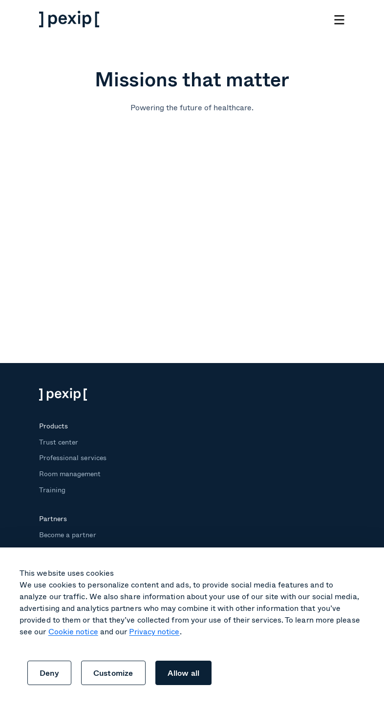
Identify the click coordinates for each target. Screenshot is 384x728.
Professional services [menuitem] (73, 457)
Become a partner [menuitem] (67, 534)
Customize (113, 673)
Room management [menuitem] (70, 473)
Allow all (184, 673)
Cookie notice (73, 631)
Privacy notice (154, 631)
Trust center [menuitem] (58, 442)
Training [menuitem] (52, 490)
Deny (49, 673)
